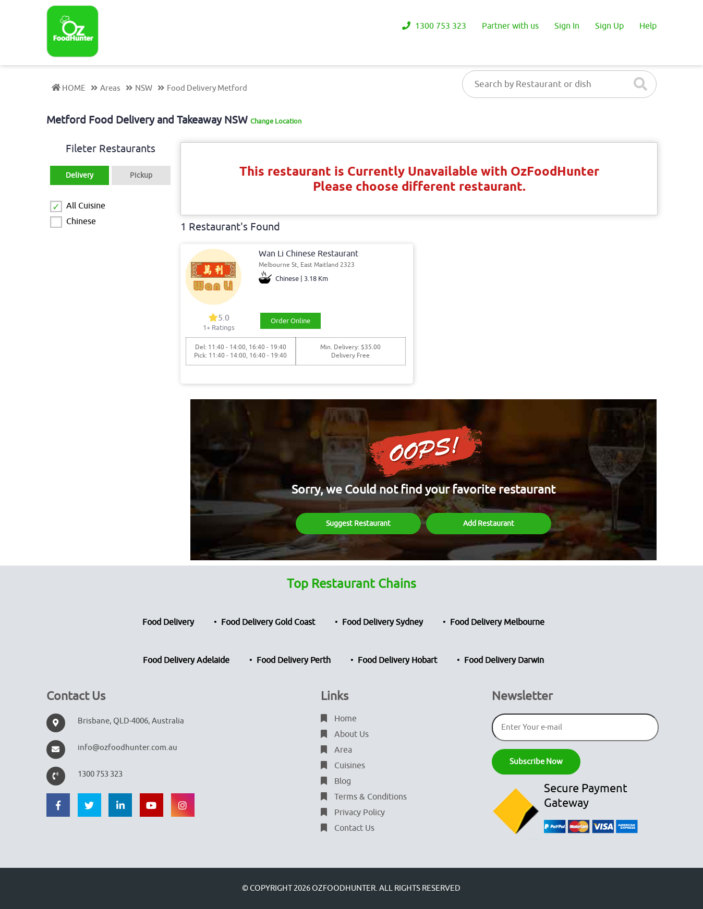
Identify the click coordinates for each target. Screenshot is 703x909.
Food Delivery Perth (294, 660)
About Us (345, 734)
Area (336, 750)
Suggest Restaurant (358, 523)
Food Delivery (168, 622)
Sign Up (609, 26)
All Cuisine (85, 206)
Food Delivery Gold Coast (268, 622)
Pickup (141, 175)
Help (648, 26)
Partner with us (510, 26)
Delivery (79, 175)
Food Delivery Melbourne (497, 622)
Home (339, 719)
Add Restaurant (488, 523)
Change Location (275, 121)
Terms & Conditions (364, 797)
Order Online (290, 320)
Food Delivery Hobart (397, 660)
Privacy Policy (353, 812)
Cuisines (343, 765)
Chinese (81, 221)
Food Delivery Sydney (382, 622)
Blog (336, 781)
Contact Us (347, 828)
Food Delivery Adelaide (186, 660)
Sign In (566, 26)
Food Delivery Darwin (504, 660)
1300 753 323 (434, 26)
